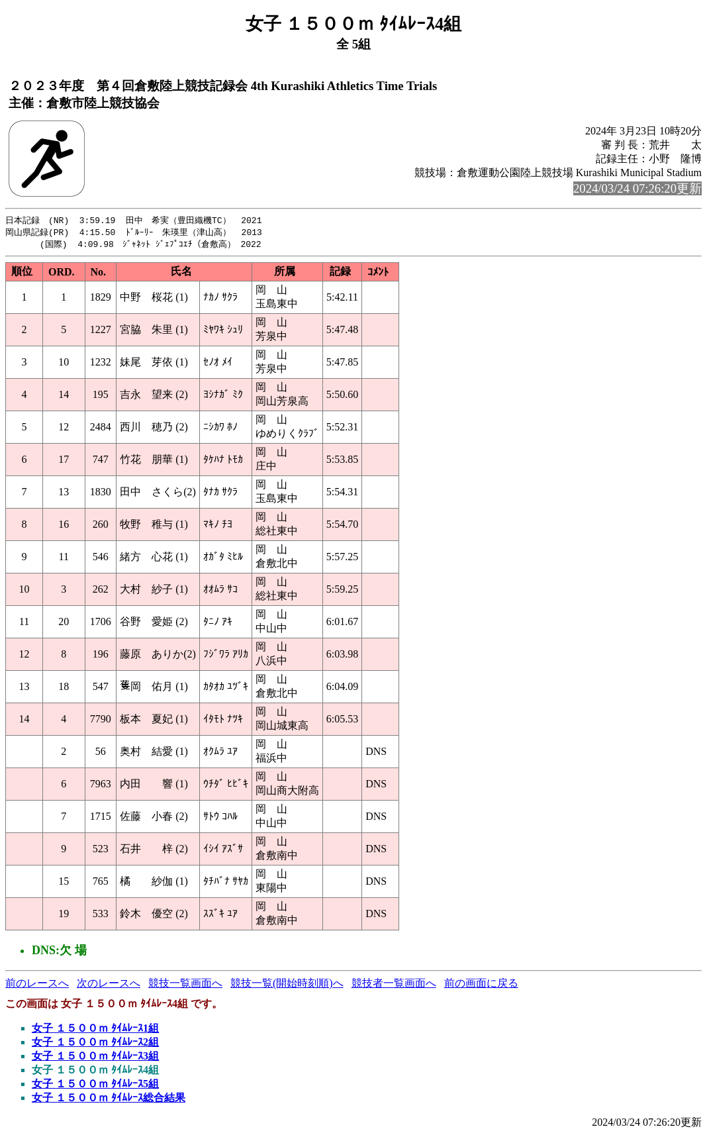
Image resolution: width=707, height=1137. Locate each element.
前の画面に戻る (481, 985)
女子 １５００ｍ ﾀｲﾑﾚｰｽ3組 (95, 1057)
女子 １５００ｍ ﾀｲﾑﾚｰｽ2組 (95, 1044)
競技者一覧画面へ (394, 985)
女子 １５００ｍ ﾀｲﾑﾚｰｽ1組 (95, 1030)
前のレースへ (37, 985)
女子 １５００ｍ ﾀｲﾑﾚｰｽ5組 (95, 1085)
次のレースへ (108, 985)
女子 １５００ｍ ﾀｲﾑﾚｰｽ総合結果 (108, 1099)
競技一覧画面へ (185, 985)
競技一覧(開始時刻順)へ (287, 985)
